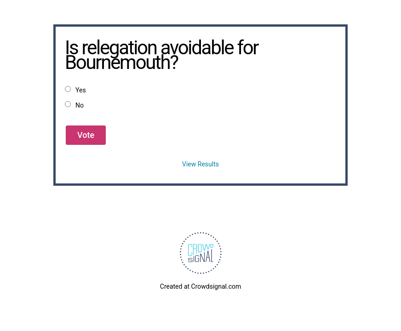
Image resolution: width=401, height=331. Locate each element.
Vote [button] (85, 135)
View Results (200, 164)
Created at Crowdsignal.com (200, 286)
